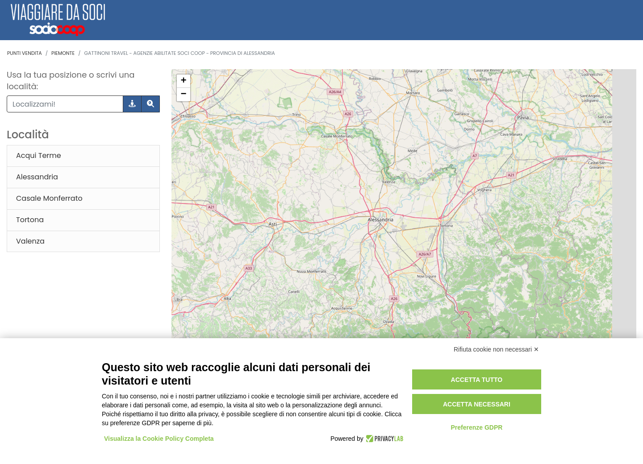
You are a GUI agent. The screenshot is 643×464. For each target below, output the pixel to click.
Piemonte (63, 53)
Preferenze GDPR (476, 427)
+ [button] (183, 81)
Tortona (30, 220)
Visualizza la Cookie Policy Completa (159, 438)
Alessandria (37, 177)
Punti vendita (24, 53)
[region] (404, 254)
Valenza (30, 241)
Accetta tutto (477, 379)
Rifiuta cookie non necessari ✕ (496, 349)
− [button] (183, 94)
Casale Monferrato (49, 198)
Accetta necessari (476, 404)
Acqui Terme (38, 155)
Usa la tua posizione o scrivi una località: (70, 80)
